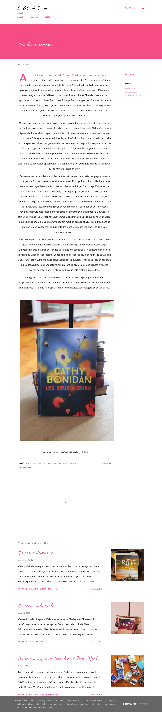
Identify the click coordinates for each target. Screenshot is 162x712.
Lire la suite (96, 589)
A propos (34, 17)
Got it (144, 704)
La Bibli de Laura (32, 8)
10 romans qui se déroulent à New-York (58, 658)
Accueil (20, 17)
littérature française (133, 95)
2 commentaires (36, 642)
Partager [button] (129, 74)
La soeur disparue (35, 552)
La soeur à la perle (36, 605)
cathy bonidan (130, 88)
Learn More (129, 704)
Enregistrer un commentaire (43, 589)
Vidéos (47, 17)
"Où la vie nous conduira (85, 74)
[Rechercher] (130, 8)
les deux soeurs (131, 92)
